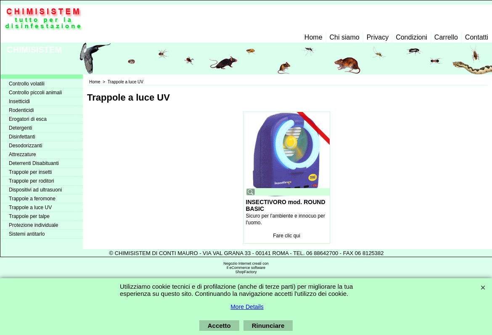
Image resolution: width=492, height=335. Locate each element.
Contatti (476, 37)
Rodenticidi (21, 110)
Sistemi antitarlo (27, 234)
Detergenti (20, 128)
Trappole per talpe (29, 216)
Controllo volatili (27, 84)
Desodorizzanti (25, 146)
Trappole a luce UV (30, 207)
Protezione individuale (33, 225)
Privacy (378, 37)
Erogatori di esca (28, 119)
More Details (247, 306)
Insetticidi (19, 101)
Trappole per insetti (30, 172)
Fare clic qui (286, 236)
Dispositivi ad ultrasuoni (35, 190)
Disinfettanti (22, 137)
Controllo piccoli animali (35, 93)
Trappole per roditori (31, 181)
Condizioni (411, 37)
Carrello (446, 37)
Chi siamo (345, 37)
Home (313, 37)
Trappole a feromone (32, 199)
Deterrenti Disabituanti (34, 163)
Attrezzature (22, 154)
